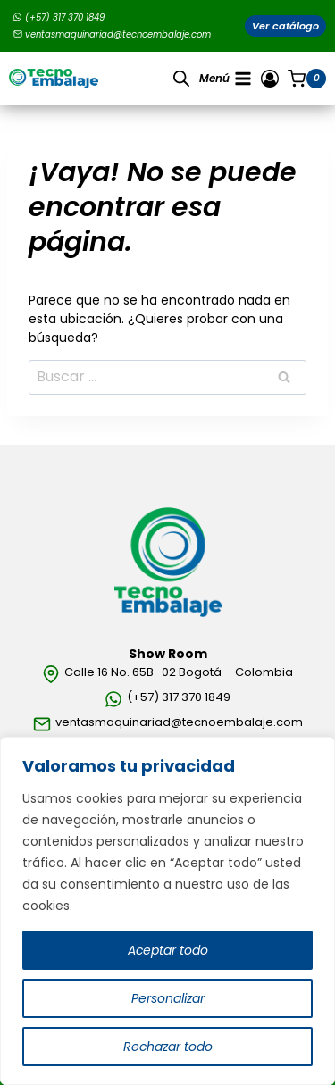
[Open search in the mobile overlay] (181, 78)
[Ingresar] (270, 79)
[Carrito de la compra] (307, 78)
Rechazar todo (167, 1047)
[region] (167, 911)
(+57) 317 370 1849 (59, 17)
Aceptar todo (167, 950)
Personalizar (168, 998)
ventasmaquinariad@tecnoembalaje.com (112, 34)
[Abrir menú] (225, 79)
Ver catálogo (285, 26)
